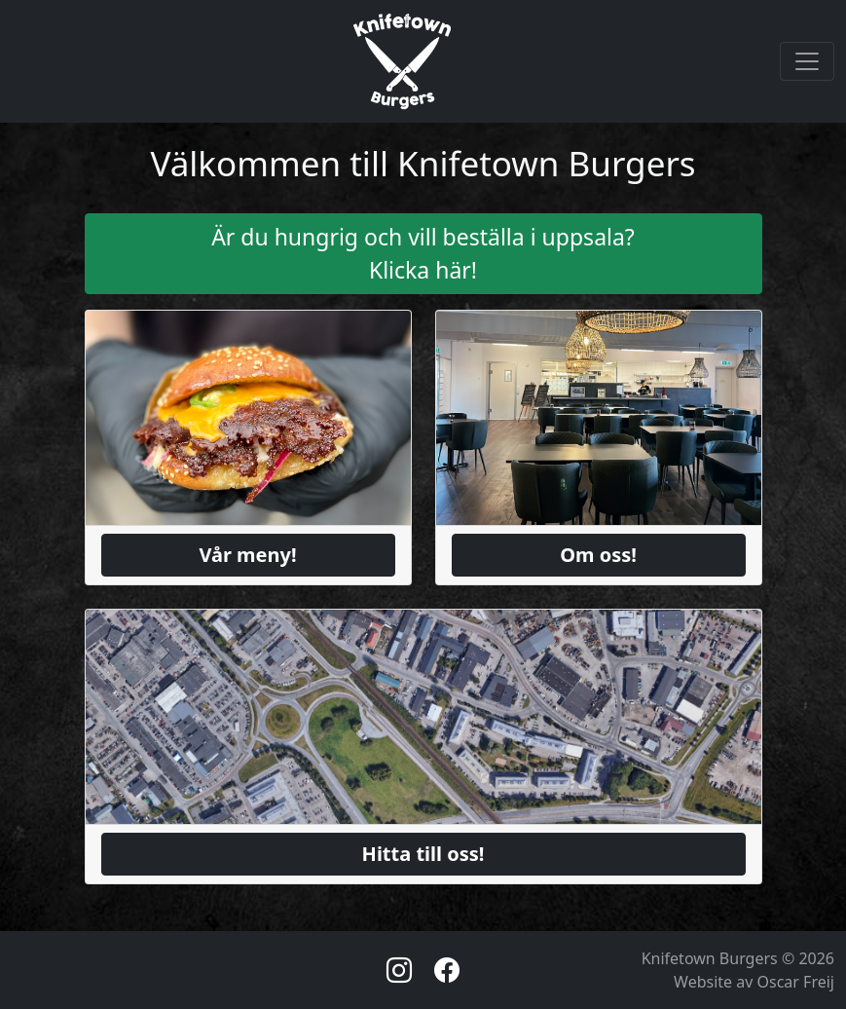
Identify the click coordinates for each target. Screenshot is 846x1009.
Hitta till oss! (423, 854)
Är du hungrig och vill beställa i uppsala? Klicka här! (423, 253)
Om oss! (598, 555)
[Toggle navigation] (807, 61)
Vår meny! (247, 555)
